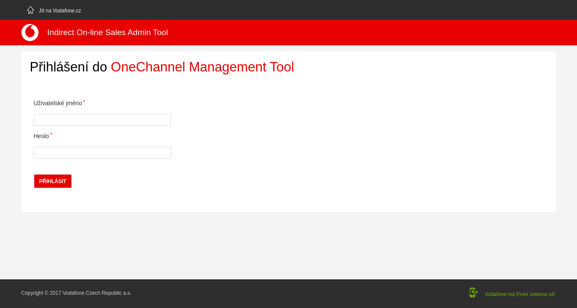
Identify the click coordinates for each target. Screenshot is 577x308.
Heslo (41, 136)
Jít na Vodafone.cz (54, 10)
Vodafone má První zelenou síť (520, 294)
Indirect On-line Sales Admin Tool (107, 32)
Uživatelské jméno (58, 103)
